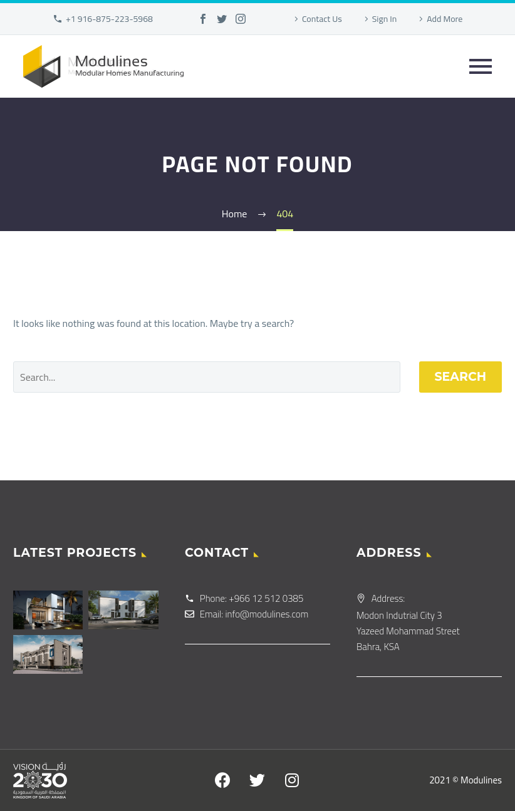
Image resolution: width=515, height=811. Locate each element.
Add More (444, 19)
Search (461, 376)
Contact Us (322, 19)
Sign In (384, 19)
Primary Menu (480, 66)
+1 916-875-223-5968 (109, 19)
